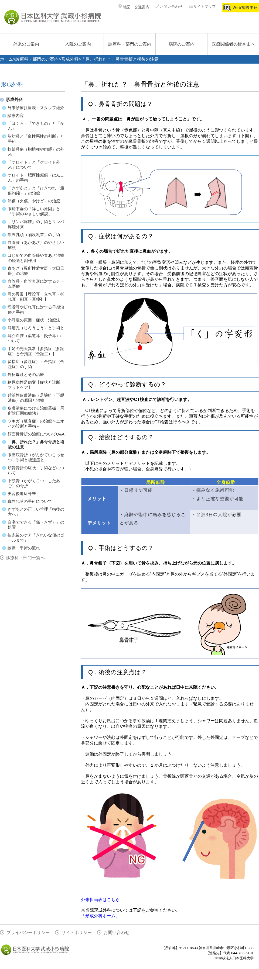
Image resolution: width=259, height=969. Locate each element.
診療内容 (16, 115)
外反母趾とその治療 (26, 374)
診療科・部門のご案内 (129, 44)
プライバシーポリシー (28, 932)
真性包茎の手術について (30, 501)
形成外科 (70, 59)
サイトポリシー (77, 932)
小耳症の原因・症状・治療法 (34, 320)
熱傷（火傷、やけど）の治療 (34, 201)
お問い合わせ (169, 6)
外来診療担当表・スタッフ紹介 (36, 107)
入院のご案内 (78, 44)
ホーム (6, 59)
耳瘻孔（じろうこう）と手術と (36, 328)
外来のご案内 (26, 44)
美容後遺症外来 (22, 493)
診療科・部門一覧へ (25, 557)
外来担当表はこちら (100, 899)
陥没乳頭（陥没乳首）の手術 (34, 234)
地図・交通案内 (133, 7)
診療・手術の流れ (24, 548)
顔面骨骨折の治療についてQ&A (36, 434)
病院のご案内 (182, 44)
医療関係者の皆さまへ (233, 44)
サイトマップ (202, 6)
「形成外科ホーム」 (100, 915)
